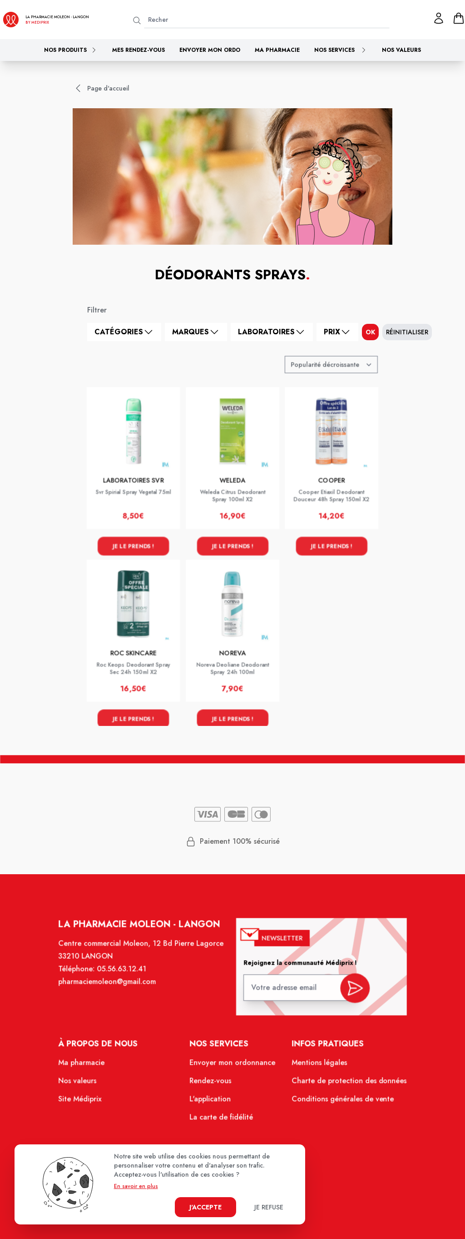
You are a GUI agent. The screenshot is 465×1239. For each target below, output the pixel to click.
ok (370, 332)
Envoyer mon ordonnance (232, 1068)
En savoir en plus (136, 1186)
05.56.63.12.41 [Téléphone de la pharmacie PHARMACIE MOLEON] (126, 978)
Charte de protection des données (344, 1085)
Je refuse (268, 1207)
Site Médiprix (86, 1103)
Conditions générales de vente (338, 1103)
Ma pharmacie (277, 50)
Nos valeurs (401, 50)
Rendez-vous (211, 1085)
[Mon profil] (438, 18)
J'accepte (205, 1207)
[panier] (458, 18)
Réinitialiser (407, 332)
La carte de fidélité (221, 1120)
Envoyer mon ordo (209, 50)
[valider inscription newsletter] (350, 994)
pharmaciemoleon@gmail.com (112, 990)
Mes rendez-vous (138, 50)
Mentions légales (315, 1068)
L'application (211, 1103)
